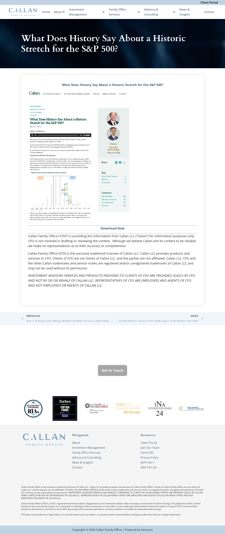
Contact (209, 12)
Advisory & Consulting (159, 12)
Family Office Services (124, 12)
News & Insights (184, 12)
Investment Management (86, 12)
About (59, 12)
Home (46, 12)
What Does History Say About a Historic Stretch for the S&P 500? (112, 85)
